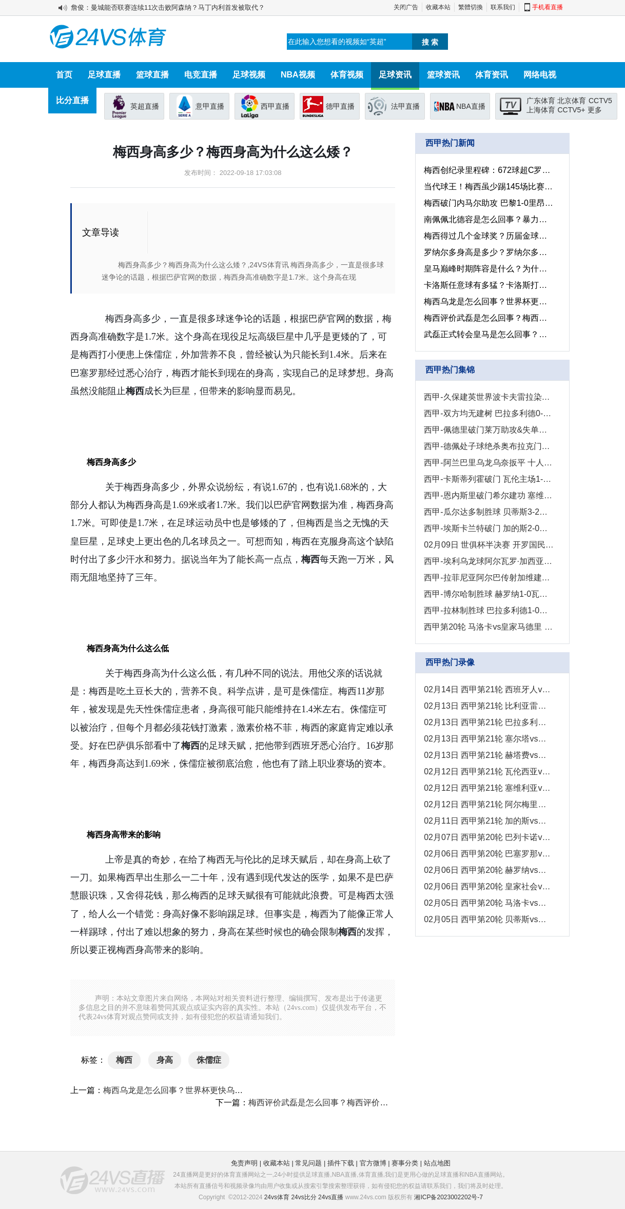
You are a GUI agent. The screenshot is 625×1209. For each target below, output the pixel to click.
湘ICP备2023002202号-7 (448, 1197)
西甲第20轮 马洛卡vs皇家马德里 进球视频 (489, 626)
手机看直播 (547, 7)
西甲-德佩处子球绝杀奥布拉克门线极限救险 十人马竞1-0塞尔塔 (489, 446)
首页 (64, 74)
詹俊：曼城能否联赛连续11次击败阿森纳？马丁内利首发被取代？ (168, 7)
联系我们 (503, 7)
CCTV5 (600, 100)
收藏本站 (438, 7)
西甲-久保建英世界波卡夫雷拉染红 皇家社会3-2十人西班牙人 (489, 397)
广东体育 (540, 100)
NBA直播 (470, 106)
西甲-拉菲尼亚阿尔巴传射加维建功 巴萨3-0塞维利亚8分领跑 (489, 577)
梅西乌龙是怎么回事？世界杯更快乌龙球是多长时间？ (201, 1090)
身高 (165, 1060)
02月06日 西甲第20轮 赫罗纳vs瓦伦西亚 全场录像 (489, 870)
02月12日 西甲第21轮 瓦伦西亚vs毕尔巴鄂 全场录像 (489, 771)
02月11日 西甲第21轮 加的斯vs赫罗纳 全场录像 (489, 820)
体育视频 (346, 74)
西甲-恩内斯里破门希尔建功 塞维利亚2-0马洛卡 (489, 495)
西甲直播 (275, 106)
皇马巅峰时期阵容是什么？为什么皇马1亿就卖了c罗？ (489, 268)
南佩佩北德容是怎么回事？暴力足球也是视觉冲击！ (489, 219)
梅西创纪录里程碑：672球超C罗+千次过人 (489, 170)
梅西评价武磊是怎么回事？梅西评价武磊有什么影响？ (346, 1102)
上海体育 (540, 110)
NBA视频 (298, 74)
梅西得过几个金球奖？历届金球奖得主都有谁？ (489, 235)
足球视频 (248, 74)
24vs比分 (303, 1197)
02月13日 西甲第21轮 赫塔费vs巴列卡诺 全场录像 (489, 755)
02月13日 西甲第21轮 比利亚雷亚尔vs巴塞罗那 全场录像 (489, 705)
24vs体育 (276, 1197)
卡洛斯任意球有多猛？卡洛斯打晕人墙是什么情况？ (489, 285)
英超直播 (144, 106)
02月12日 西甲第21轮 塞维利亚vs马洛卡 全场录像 (489, 788)
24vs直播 (330, 1197)
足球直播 (104, 74)
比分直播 (72, 100)
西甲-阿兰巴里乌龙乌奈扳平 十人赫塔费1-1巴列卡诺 (489, 462)
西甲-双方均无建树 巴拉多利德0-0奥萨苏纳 (489, 413)
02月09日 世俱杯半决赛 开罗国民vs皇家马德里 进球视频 (489, 544)
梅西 (124, 1060)
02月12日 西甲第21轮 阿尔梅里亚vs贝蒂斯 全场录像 (489, 804)
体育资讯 (491, 74)
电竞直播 (200, 74)
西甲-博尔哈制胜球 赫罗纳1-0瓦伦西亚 (489, 594)
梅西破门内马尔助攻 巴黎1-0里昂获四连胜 (489, 203)
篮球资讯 (443, 74)
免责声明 (244, 1163)
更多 (595, 110)
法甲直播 (405, 106)
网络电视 (539, 74)
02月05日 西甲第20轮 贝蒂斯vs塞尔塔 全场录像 (489, 919)
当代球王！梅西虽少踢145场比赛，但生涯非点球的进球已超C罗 (489, 186)
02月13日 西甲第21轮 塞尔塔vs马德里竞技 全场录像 (489, 738)
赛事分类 (405, 1163)
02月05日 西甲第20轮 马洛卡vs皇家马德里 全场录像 (489, 903)
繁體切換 (470, 7)
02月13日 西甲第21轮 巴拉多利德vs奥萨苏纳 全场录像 (489, 722)
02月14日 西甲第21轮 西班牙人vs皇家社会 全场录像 (489, 689)
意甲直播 (210, 106)
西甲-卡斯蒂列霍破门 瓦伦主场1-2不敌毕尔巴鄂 (489, 479)
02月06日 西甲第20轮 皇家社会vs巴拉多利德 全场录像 (489, 886)
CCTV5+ (571, 110)
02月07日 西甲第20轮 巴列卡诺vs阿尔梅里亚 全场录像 (489, 837)
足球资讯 (395, 74)
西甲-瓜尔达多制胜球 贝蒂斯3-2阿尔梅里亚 (489, 512)
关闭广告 (406, 7)
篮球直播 (152, 74)
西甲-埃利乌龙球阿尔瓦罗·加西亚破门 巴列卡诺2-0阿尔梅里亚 (489, 561)
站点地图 (437, 1163)
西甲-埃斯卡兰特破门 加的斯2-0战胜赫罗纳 (489, 528)
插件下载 (340, 1163)
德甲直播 (340, 106)
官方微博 (373, 1163)
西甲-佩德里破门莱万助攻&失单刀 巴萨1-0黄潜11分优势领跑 (489, 429)
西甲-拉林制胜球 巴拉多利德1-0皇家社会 (489, 610)
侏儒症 (209, 1060)
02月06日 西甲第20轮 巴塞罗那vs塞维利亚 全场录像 (489, 853)
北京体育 (571, 100)
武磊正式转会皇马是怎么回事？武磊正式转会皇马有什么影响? (489, 334)
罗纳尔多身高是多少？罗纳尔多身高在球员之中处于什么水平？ (489, 252)
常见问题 (308, 1163)
